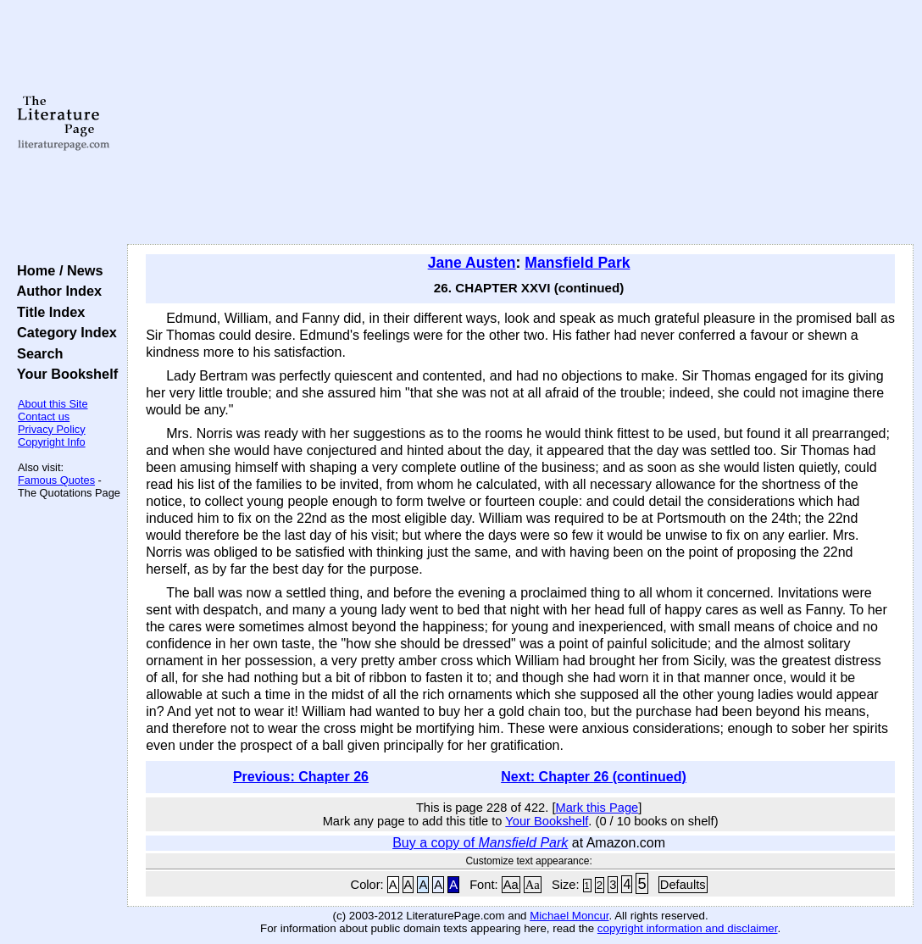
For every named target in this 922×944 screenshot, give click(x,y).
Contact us (43, 416)
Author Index (55, 290)
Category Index (63, 332)
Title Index (47, 311)
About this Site (53, 403)
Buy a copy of (480, 843)
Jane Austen (472, 262)
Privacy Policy (52, 429)
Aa (511, 884)
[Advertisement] (520, 123)
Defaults (683, 884)
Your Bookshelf (63, 373)
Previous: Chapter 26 (301, 776)
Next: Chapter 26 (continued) (593, 776)
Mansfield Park (577, 262)
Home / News (56, 270)
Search (36, 353)
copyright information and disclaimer (687, 928)
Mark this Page (596, 807)
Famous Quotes (56, 480)
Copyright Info (52, 442)
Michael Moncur (569, 915)
